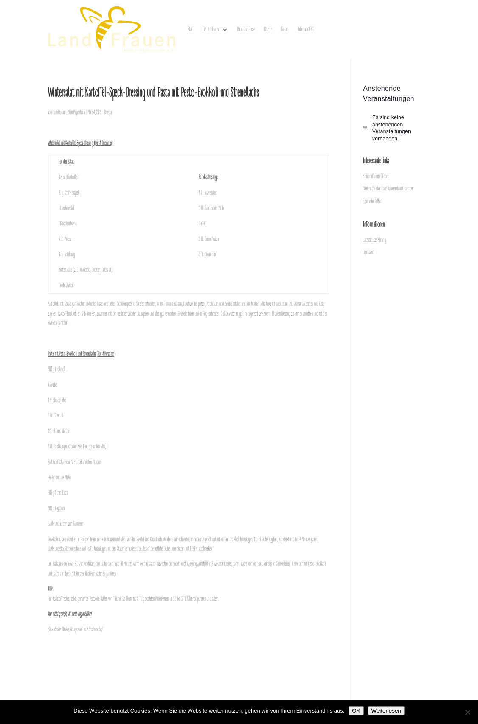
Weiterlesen (386, 710)
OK (356, 710)
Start (191, 29)
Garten (285, 29)
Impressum (368, 252)
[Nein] (467, 712)
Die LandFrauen (211, 29)
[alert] (396, 128)
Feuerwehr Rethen (372, 201)
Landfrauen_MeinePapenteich (69, 112)
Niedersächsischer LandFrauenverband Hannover (388, 189)
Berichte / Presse (246, 29)
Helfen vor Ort (306, 29)
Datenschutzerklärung (374, 240)
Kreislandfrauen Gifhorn (376, 176)
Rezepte (268, 29)
